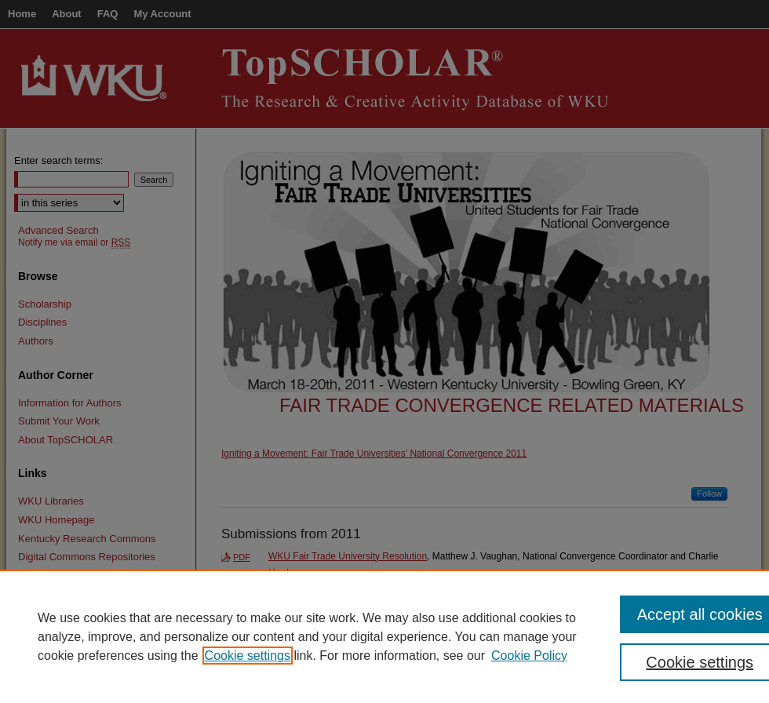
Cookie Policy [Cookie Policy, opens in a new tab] (529, 655)
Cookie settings (247, 655)
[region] (384, 636)
